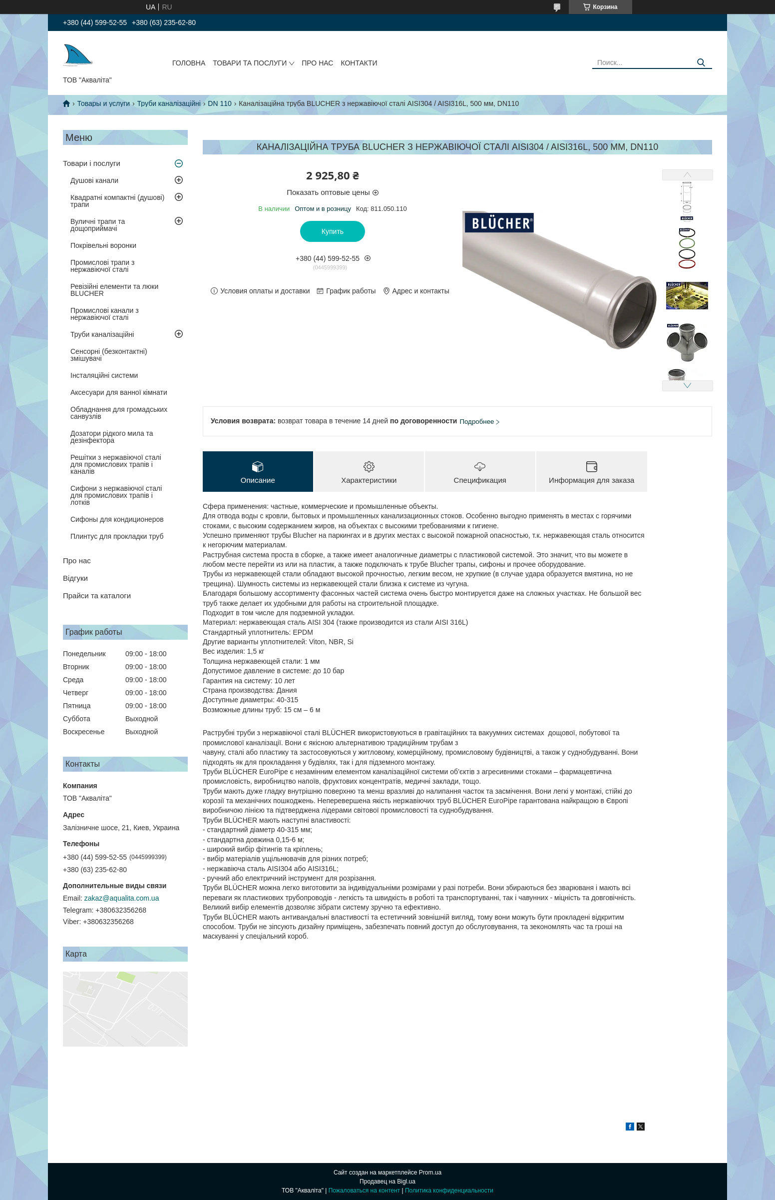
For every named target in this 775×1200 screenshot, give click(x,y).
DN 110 (219, 103)
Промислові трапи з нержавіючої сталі (102, 265)
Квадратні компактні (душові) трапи (117, 200)
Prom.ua (430, 1172)
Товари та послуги (250, 63)
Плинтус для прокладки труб (117, 536)
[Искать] (701, 62)
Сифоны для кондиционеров (117, 519)
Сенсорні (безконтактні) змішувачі (108, 354)
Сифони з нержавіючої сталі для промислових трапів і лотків (116, 495)
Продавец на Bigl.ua (387, 1181)
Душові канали (94, 180)
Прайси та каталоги (97, 595)
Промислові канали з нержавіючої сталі (104, 313)
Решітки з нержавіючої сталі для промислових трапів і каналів (115, 464)
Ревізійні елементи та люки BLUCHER (114, 289)
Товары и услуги (103, 103)
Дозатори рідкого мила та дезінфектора (111, 436)
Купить (333, 231)
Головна (188, 63)
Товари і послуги (91, 163)
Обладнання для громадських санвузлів (118, 412)
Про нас (317, 63)
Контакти (359, 63)
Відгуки (75, 578)
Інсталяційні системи (104, 375)
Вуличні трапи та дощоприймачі (97, 224)
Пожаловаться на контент (364, 1190)
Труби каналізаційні (169, 103)
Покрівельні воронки (103, 245)
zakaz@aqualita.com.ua (121, 898)
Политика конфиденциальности (449, 1190)
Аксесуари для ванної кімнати (118, 392)
